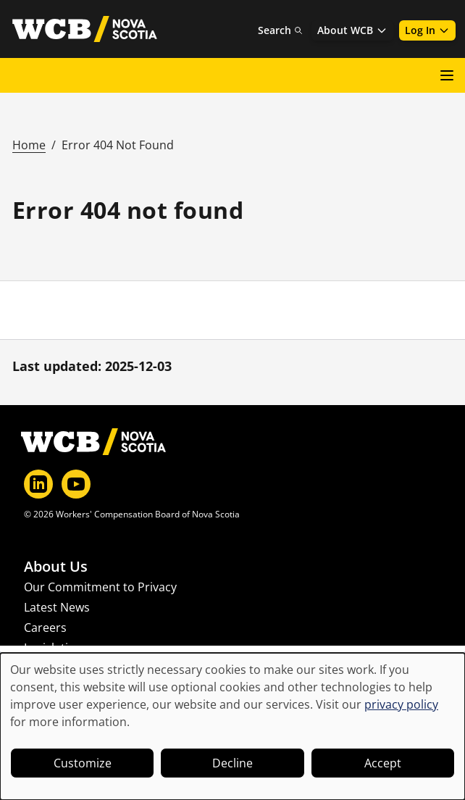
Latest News (57, 607)
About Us (56, 566)
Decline (232, 763)
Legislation (53, 648)
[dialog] (232, 726)
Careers (45, 627)
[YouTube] (76, 484)
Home (29, 145)
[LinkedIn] (38, 484)
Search (280, 30)
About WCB (352, 30)
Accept (382, 763)
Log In (427, 30)
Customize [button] (83, 763)
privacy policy (401, 704)
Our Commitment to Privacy (100, 587)
